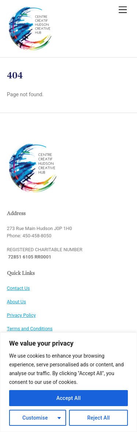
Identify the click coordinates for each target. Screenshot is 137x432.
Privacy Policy (21, 315)
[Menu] (122, 10)
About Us (16, 301)
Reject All (98, 418)
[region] (68, 382)
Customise (35, 418)
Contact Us (18, 288)
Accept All (68, 398)
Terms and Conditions (30, 328)
